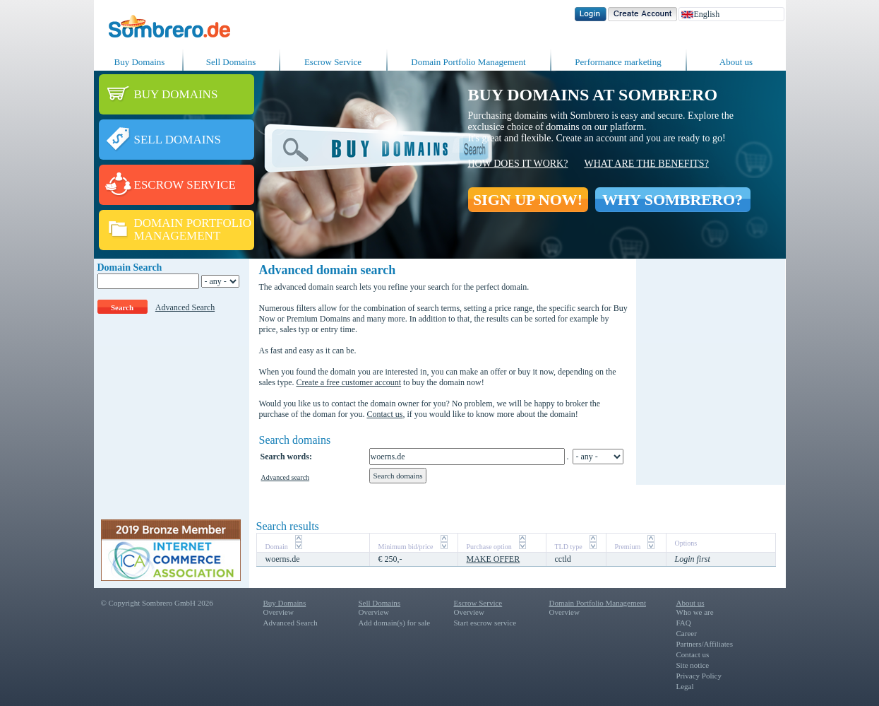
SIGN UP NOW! (527, 199)
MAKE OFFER (493, 559)
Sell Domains (231, 62)
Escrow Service (332, 62)
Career (686, 633)
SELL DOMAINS (178, 139)
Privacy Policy (699, 675)
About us (736, 62)
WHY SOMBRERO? (672, 199)
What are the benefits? (646, 163)
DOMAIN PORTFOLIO (193, 223)
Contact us (384, 414)
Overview (278, 612)
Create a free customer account (349, 382)
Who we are (695, 612)
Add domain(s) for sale (395, 622)
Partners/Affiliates (704, 644)
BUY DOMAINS (176, 94)
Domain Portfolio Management (468, 62)
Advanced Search (185, 307)
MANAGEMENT (177, 235)
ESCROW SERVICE (185, 185)
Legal (685, 686)
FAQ (683, 622)
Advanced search (285, 477)
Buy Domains (139, 62)
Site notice (693, 665)
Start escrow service (485, 622)
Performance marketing (618, 62)
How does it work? (518, 163)
